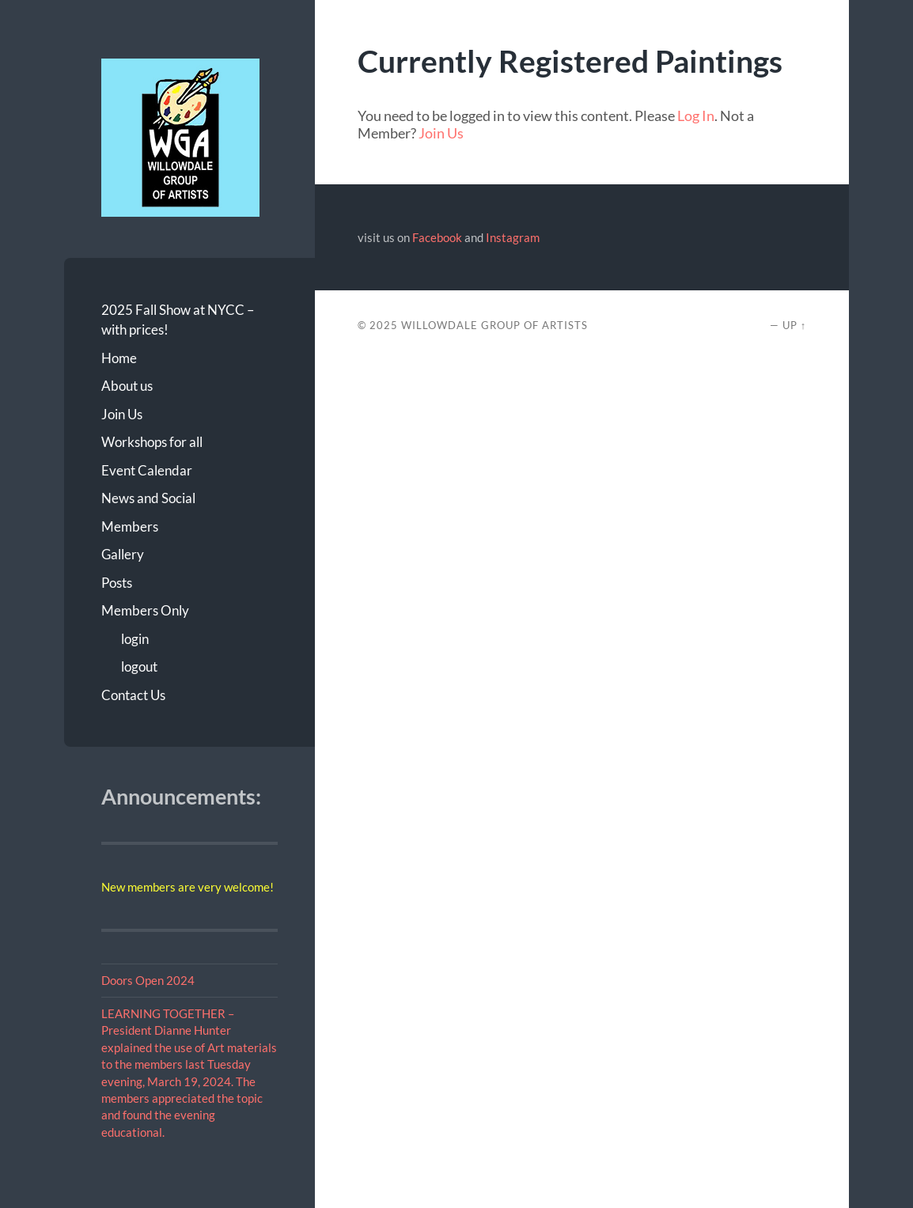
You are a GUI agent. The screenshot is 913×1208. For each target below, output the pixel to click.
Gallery (122, 554)
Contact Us (133, 695)
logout (139, 666)
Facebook (437, 237)
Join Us (121, 414)
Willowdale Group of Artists (494, 325)
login (135, 639)
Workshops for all (152, 442)
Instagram (513, 237)
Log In (695, 115)
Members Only (145, 610)
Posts (116, 582)
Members (129, 526)
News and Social (148, 498)
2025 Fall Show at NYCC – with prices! (177, 320)
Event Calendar (146, 470)
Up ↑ (794, 325)
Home (119, 358)
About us (127, 385)
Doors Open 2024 (148, 980)
